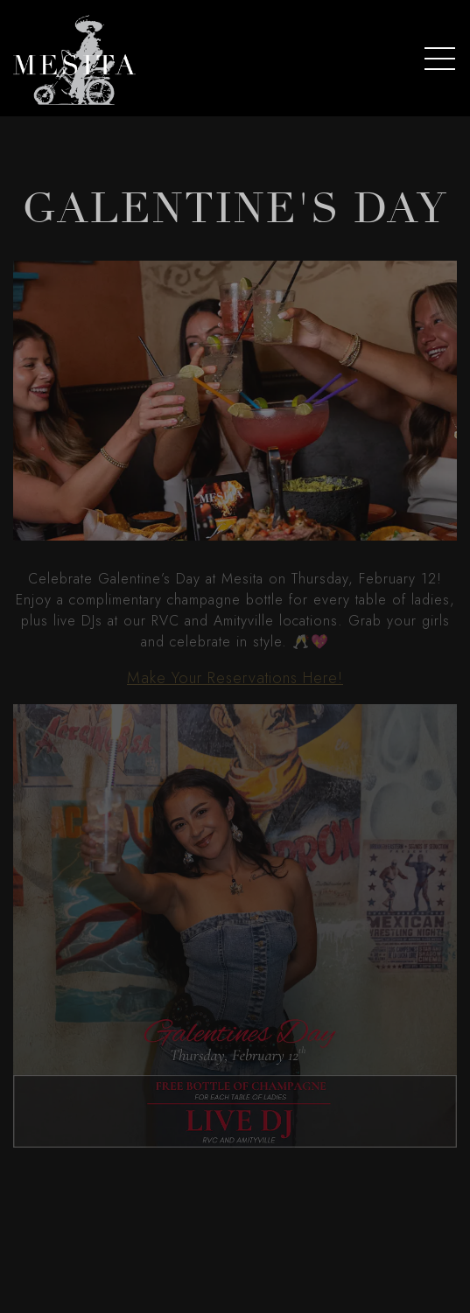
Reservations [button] (235, 1289)
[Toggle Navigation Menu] (440, 58)
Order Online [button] (235, 1244)
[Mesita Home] (74, 58)
